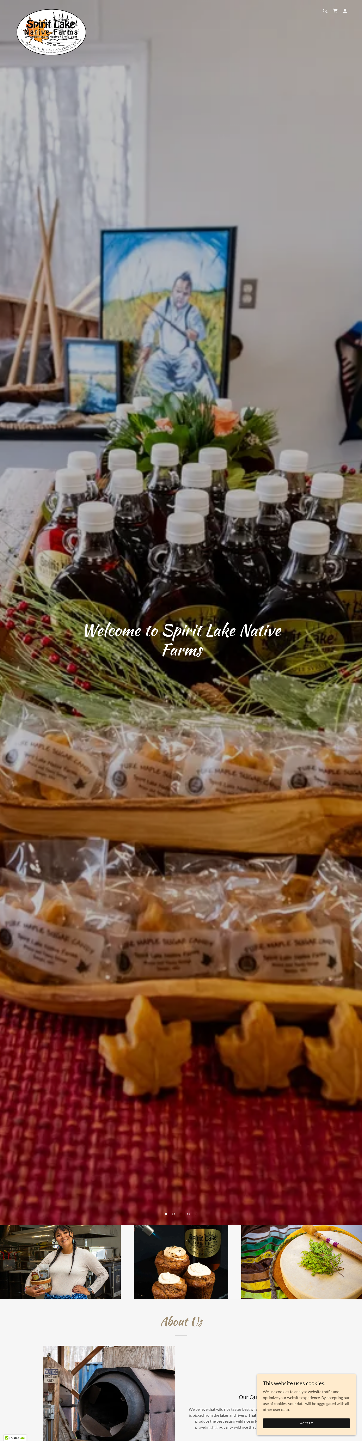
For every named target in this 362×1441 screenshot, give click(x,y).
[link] (50, 10)
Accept (306, 1423)
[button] (166, 1214)
